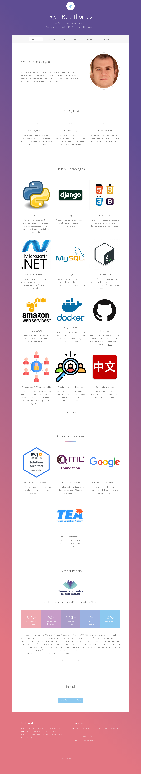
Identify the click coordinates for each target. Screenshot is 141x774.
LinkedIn (106, 39)
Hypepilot (80, 220)
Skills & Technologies (70, 39)
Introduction (36, 39)
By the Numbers (90, 39)
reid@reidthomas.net (74, 27)
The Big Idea (51, 39)
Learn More (70, 663)
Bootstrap (114, 226)
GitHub (109, 344)
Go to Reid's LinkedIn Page (70, 700)
